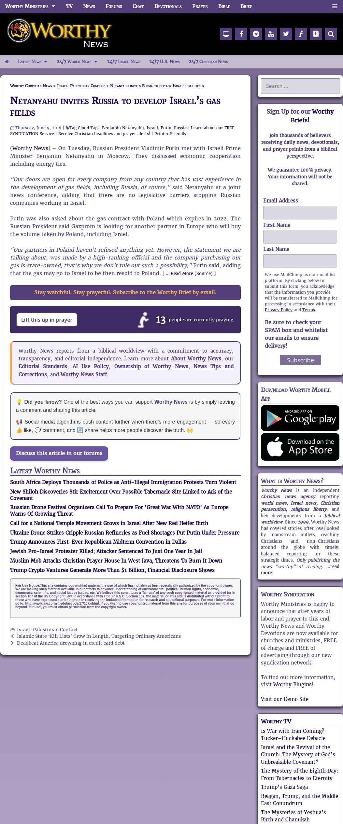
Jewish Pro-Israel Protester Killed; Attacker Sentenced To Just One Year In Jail (106, 551)
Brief (246, 6)
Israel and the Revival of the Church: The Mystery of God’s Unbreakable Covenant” (298, 754)
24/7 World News (79, 61)
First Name (276, 225)
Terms (308, 309)
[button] (334, 6)
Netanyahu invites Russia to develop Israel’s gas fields (115, 106)
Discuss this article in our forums (59, 453)
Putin (166, 127)
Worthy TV (276, 721)
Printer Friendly (170, 133)
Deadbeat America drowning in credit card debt (71, 643)
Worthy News (30, 148)
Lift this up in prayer (47, 319)
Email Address (280, 201)
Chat (138, 6)
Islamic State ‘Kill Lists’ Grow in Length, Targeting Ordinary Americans (99, 636)
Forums (114, 6)
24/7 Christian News (208, 61)
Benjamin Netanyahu (123, 127)
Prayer (200, 6)
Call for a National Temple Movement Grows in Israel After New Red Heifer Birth (109, 523)
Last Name (276, 249)
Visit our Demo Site (284, 699)
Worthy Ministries (33, 6)
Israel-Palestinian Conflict (47, 630)
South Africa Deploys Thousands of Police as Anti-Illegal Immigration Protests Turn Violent (123, 482)
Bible (224, 6)
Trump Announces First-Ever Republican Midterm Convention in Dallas (98, 542)
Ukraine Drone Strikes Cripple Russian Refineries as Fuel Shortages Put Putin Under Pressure (124, 533)
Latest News (35, 61)
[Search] (331, 34)
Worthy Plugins (292, 684)
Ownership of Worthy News (151, 366)
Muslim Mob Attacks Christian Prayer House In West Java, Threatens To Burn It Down (116, 561)
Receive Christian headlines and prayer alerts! (104, 133)
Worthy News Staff (84, 374)
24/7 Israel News (123, 61)
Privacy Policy (279, 309)
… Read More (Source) (189, 273)
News (89, 6)
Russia (180, 127)
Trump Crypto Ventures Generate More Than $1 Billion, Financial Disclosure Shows (112, 570)
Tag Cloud (79, 127)
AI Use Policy (91, 366)
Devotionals (168, 6)
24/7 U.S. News (164, 61)
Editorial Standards (43, 366)
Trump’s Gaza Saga (284, 787)
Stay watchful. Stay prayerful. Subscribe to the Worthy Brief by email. (125, 292)
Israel (152, 127)
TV (69, 6)
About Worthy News (196, 359)
